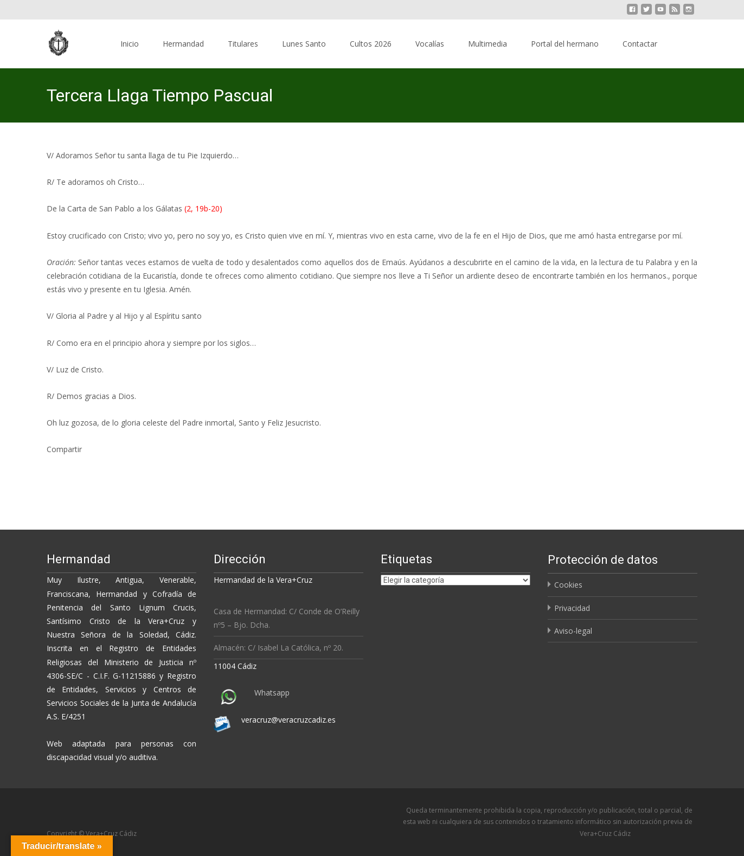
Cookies (568, 585)
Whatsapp (272, 692)
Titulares (243, 43)
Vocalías (429, 43)
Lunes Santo (304, 43)
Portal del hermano (565, 43)
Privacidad (572, 608)
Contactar (640, 43)
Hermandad (183, 43)
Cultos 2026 (371, 43)
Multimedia (487, 43)
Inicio (129, 43)
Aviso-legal (573, 631)
